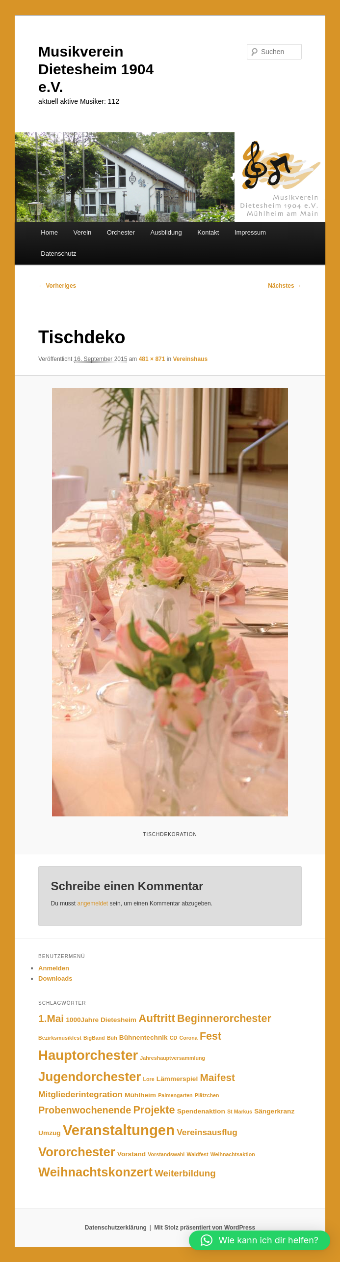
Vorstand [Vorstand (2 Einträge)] (131, 1154)
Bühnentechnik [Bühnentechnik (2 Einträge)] (143, 1037)
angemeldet (92, 903)
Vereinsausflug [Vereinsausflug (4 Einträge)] (207, 1132)
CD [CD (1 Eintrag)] (173, 1038)
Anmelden (53, 968)
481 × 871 (152, 359)
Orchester (121, 232)
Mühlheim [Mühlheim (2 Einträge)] (140, 1095)
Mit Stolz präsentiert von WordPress (204, 1227)
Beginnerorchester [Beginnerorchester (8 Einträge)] (224, 1018)
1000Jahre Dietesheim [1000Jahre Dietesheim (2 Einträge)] (101, 1019)
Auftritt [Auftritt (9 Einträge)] (156, 1018)
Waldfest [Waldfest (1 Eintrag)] (197, 1154)
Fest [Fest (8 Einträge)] (210, 1036)
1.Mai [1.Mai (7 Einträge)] (51, 1018)
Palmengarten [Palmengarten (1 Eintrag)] (175, 1095)
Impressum (250, 232)
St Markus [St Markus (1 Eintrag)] (239, 1111)
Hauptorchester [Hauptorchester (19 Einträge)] (88, 1055)
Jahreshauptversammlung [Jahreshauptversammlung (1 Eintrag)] (172, 1058)
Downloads (55, 978)
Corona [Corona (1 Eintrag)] (188, 1038)
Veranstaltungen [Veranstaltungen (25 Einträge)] (119, 1130)
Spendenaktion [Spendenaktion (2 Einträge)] (201, 1111)
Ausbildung (166, 232)
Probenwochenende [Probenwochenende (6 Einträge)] (84, 1110)
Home (49, 232)
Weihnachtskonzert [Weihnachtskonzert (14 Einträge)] (95, 1172)
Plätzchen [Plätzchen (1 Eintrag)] (207, 1095)
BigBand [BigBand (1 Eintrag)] (94, 1038)
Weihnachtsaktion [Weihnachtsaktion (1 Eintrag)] (232, 1154)
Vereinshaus (190, 359)
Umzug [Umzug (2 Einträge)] (49, 1133)
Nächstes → (285, 285)
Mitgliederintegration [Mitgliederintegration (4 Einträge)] (80, 1094)
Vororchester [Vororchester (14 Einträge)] (76, 1152)
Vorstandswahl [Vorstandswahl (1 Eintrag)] (166, 1154)
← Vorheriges (57, 285)
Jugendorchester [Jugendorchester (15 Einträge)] (89, 1076)
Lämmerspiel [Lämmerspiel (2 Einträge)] (177, 1078)
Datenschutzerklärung (116, 1227)
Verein (82, 232)
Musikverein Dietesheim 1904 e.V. (96, 69)
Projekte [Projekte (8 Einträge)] (154, 1110)
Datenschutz (58, 253)
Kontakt (208, 232)
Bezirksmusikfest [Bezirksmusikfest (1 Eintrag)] (59, 1038)
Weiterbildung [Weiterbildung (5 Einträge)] (185, 1173)
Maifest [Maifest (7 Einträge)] (217, 1077)
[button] (259, 1240)
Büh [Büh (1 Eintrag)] (112, 1038)
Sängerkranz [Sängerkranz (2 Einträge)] (274, 1111)
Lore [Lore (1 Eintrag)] (149, 1079)
